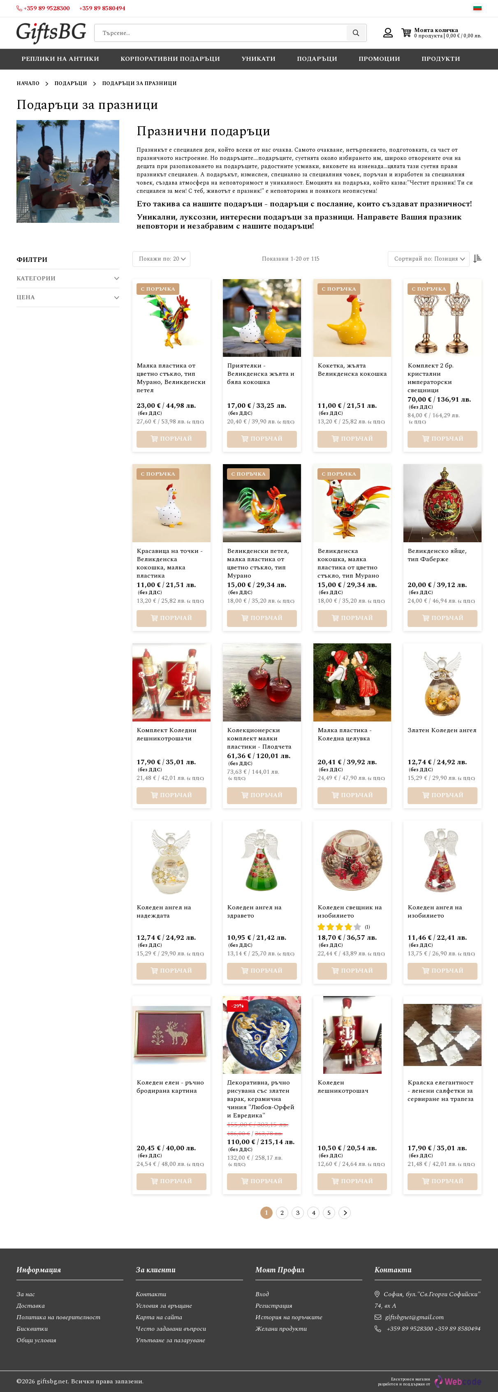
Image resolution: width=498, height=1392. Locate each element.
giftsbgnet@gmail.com (414, 1317)
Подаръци (70, 84)
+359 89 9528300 (410, 1329)
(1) (367, 927)
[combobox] (230, 33)
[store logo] (51, 32)
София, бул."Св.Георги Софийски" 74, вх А (427, 1300)
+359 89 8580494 (458, 1329)
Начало (27, 84)
